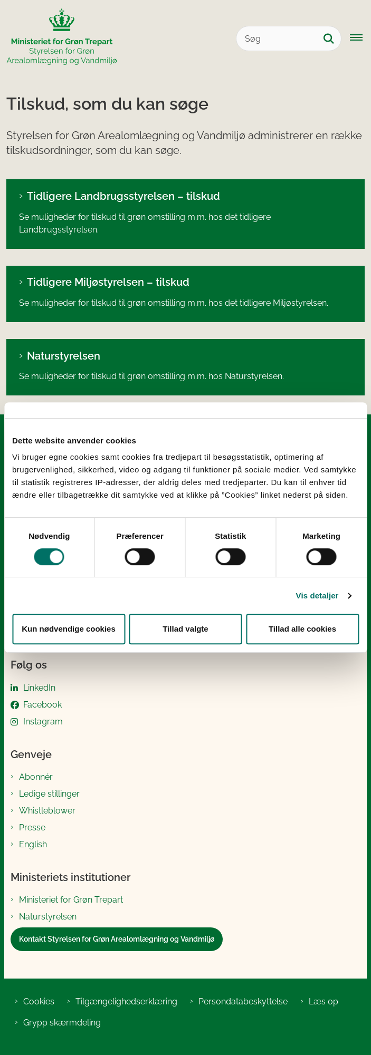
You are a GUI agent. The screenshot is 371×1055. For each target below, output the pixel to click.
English (33, 844)
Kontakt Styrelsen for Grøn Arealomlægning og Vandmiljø (116, 939)
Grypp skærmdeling (62, 1023)
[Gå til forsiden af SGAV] (58, 38)
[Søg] (288, 38)
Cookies (38, 1001)
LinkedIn (39, 688)
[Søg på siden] (328, 38)
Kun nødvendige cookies (69, 628)
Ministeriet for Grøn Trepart (71, 900)
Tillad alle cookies (302, 628)
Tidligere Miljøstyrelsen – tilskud (108, 282)
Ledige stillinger (49, 794)
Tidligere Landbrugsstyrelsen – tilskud (123, 196)
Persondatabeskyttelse (243, 1001)
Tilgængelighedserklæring (126, 1001)
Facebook (42, 705)
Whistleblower (47, 811)
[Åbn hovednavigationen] (360, 38)
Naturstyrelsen (63, 356)
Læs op (323, 1001)
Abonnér (36, 777)
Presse (32, 827)
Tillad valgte (185, 628)
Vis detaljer (317, 595)
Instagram (43, 722)
